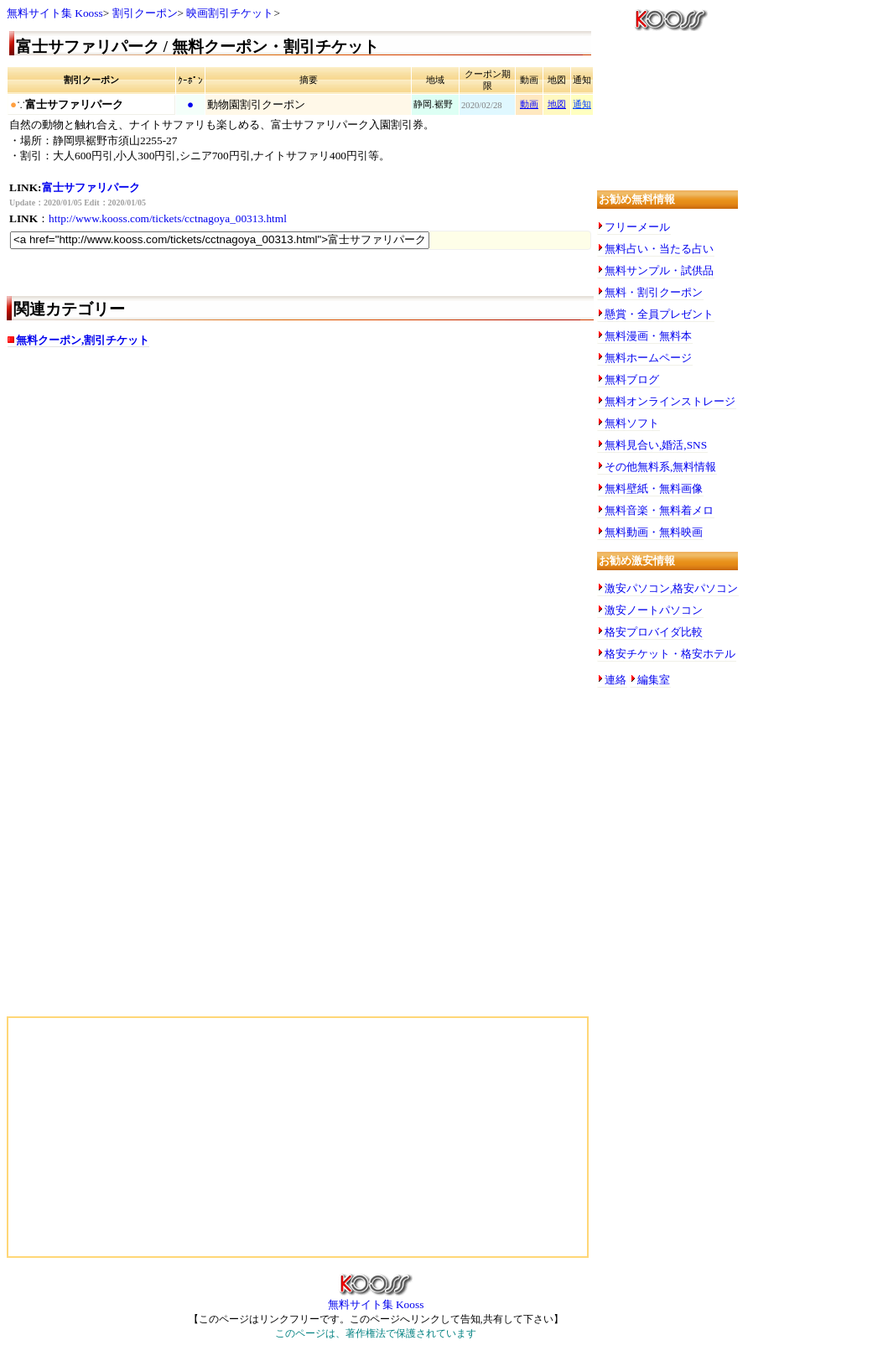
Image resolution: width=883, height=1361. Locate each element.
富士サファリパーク (91, 187)
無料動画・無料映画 (654, 532)
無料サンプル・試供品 (659, 270)
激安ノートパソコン (654, 610)
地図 (557, 104)
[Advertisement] (174, 493)
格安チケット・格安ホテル (670, 653)
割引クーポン (145, 13)
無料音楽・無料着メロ (659, 510)
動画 (529, 104)
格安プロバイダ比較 (654, 632)
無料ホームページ (648, 357)
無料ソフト (632, 423)
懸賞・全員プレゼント (659, 314)
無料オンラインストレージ (670, 401)
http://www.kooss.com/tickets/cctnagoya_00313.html (168, 218)
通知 (582, 104)
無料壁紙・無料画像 (654, 488)
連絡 (615, 679)
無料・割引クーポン (654, 292)
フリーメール (637, 227)
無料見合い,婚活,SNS (656, 445)
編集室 (653, 679)
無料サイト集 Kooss (55, 13)
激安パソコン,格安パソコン (671, 588)
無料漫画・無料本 (648, 336)
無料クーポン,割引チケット (82, 340)
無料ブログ (632, 379)
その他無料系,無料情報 (660, 466)
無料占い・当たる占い (659, 248)
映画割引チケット (229, 13)
